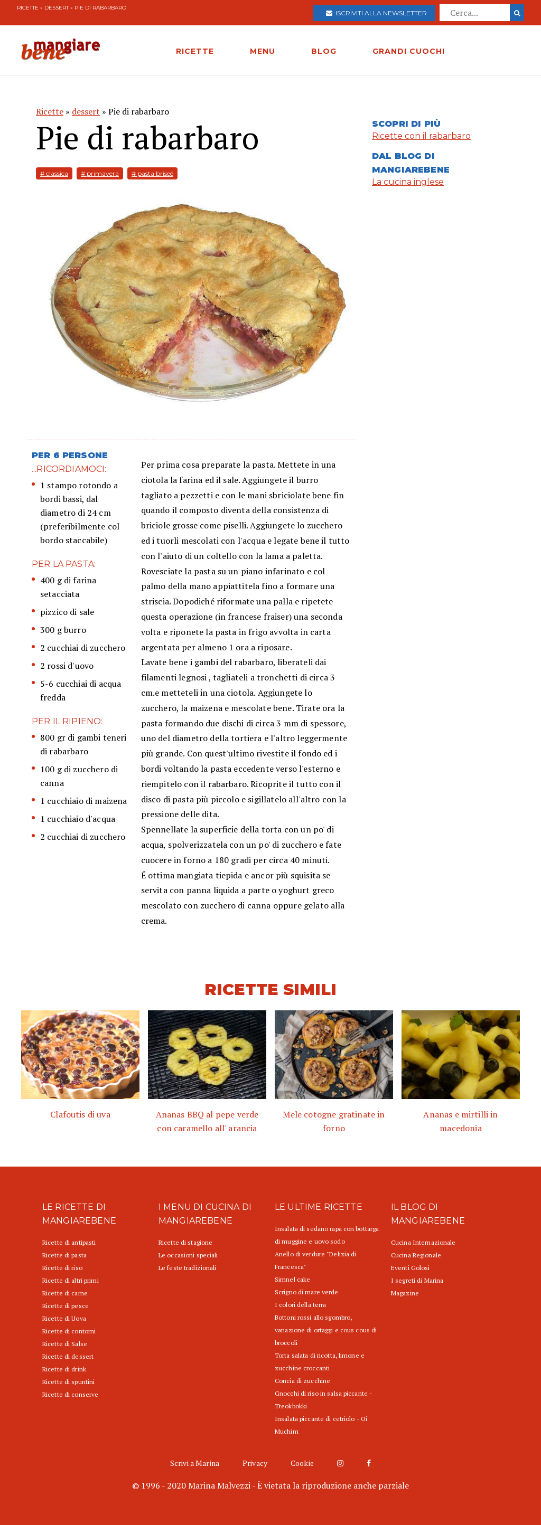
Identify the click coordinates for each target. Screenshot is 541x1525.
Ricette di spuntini (68, 1382)
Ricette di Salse (64, 1344)
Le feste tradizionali (187, 1268)
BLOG (324, 51)
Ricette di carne (65, 1293)
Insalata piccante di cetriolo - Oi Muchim (321, 1425)
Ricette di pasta (64, 1255)
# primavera (100, 173)
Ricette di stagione (185, 1242)
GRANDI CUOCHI (408, 51)
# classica (54, 173)
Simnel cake (292, 1279)
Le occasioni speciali (188, 1255)
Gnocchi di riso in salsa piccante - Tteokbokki (323, 1399)
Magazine (405, 1293)
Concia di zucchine (302, 1381)
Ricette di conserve (70, 1394)
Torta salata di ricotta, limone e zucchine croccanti (320, 1361)
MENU (262, 51)
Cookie (302, 1463)
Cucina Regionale (416, 1255)
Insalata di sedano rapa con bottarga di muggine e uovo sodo (327, 1235)
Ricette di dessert (68, 1356)
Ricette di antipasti (69, 1242)
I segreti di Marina (417, 1280)
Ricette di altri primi (70, 1280)
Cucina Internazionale (423, 1242)
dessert (56, 7)
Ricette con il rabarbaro (421, 136)
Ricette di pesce (65, 1306)
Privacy (254, 1463)
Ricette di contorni (69, 1331)
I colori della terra (300, 1305)
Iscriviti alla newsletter (376, 13)
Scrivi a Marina (194, 1463)
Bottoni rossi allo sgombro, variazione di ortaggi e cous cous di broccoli (326, 1330)
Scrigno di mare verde (307, 1292)
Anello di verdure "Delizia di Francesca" (315, 1260)
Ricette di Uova (64, 1318)
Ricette (28, 7)
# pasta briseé (152, 173)
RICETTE (195, 51)
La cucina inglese (408, 182)
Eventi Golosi (410, 1268)
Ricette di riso (62, 1268)
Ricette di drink (64, 1369)
